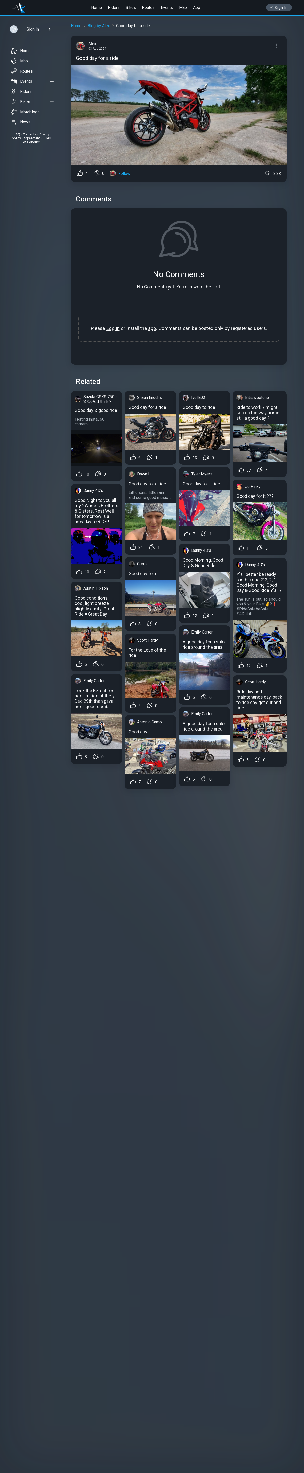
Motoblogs (25, 112)
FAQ (17, 134)
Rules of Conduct (37, 140)
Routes (148, 7)
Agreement (32, 138)
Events (167, 7)
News (20, 122)
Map (183, 7)
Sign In (279, 8)
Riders (114, 7)
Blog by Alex (99, 25)
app (152, 328)
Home (96, 7)
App (196, 7)
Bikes (131, 7)
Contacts (29, 134)
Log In (113, 328)
